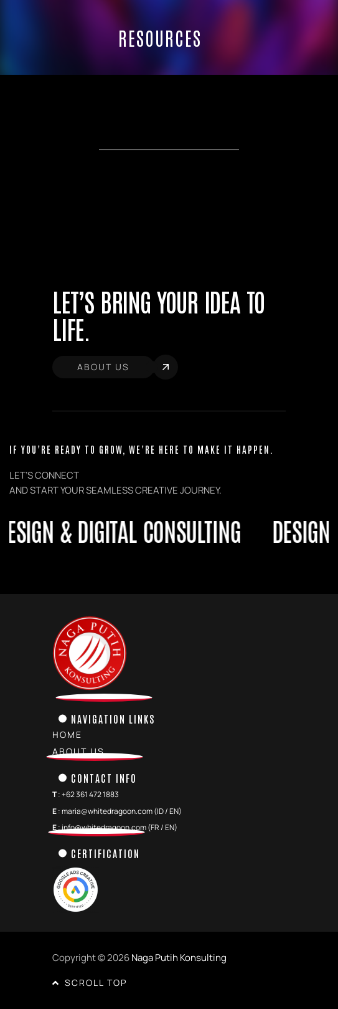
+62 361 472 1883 (90, 794)
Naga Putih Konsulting (179, 957)
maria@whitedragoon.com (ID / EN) (122, 811)
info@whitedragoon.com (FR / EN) (119, 827)
